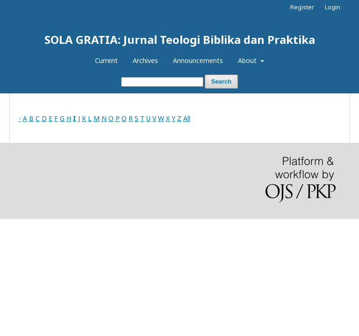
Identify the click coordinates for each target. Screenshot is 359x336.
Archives (145, 60)
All (186, 118)
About (248, 60)
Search (221, 81)
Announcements (198, 60)
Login (332, 7)
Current (106, 60)
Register (302, 7)
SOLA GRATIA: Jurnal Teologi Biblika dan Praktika (179, 39)
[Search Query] (162, 82)
